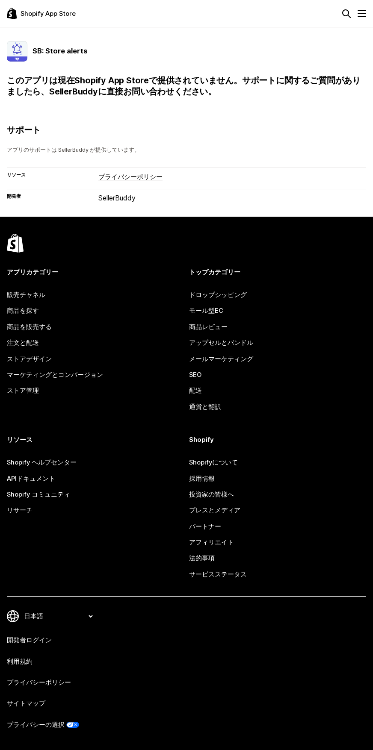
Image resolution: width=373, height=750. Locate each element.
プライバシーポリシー (130, 177)
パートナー (205, 526)
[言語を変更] (58, 616)
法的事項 (202, 558)
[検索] (346, 13)
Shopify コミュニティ (38, 494)
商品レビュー (208, 327)
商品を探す (23, 311)
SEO (195, 375)
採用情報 (202, 478)
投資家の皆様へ (211, 494)
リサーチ (20, 510)
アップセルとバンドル (221, 343)
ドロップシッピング (218, 295)
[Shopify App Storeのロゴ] (41, 13)
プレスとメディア (214, 510)
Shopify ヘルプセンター (42, 462)
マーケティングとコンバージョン (55, 375)
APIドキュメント (31, 478)
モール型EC (206, 311)
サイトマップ (26, 703)
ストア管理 (23, 390)
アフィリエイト (211, 542)
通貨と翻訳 (205, 407)
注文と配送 (23, 343)
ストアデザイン (29, 359)
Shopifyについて (213, 462)
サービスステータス (218, 574)
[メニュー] (362, 13)
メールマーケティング (221, 359)
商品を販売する (29, 327)
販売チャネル (26, 295)
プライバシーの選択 (36, 725)
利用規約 (20, 661)
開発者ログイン (29, 640)
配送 (195, 390)
